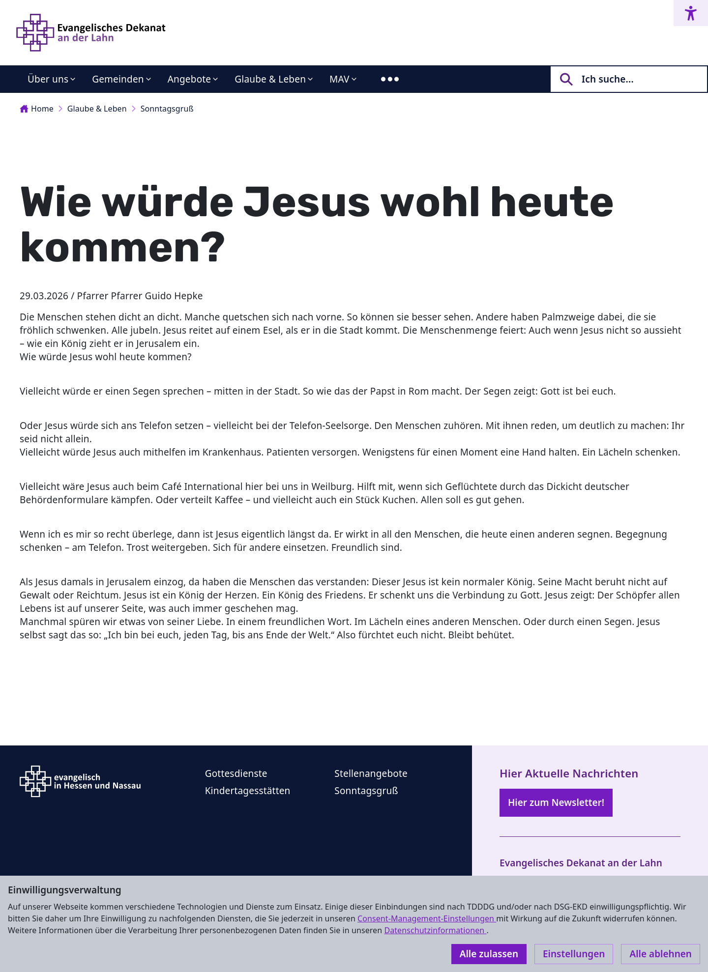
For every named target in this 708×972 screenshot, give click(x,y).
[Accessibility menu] (691, 13)
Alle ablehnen (660, 953)
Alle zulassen (489, 953)
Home (37, 108)
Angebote (189, 79)
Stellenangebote (371, 773)
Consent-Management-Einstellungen (426, 918)
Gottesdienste (236, 773)
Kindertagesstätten (248, 790)
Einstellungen (574, 953)
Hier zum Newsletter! (556, 802)
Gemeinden (118, 79)
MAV (339, 79)
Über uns (48, 79)
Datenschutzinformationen (435, 930)
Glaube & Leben (270, 79)
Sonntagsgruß (167, 108)
